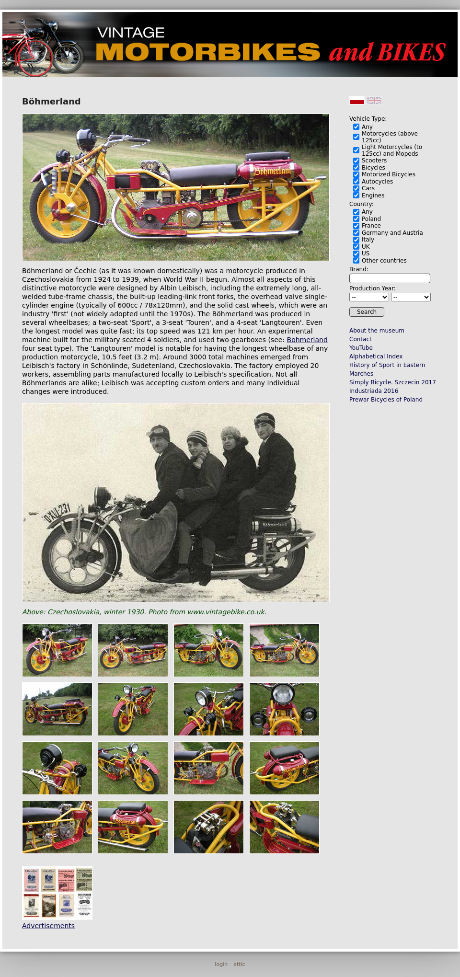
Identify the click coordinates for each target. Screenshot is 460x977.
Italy (368, 239)
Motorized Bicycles (388, 174)
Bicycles (373, 167)
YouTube (361, 348)
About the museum (376, 330)
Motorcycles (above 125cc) (390, 137)
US (365, 253)
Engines (373, 195)
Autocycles (377, 181)
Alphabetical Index (375, 356)
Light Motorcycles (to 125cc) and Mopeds (392, 150)
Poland (371, 219)
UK (366, 246)
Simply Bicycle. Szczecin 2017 (392, 382)
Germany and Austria (392, 233)
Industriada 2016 (373, 391)
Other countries (384, 260)
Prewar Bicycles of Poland (386, 399)
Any (367, 127)
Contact (360, 339)
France (371, 225)
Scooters (374, 160)
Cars (368, 188)
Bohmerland (307, 340)
